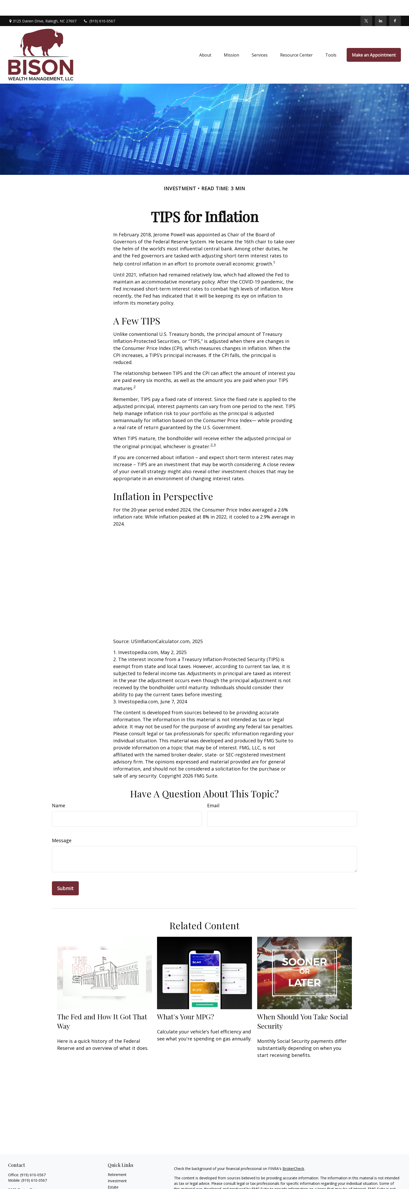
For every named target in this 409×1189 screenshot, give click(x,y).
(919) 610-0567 (99, 5)
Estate (113, 1171)
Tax (111, 1183)
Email (213, 790)
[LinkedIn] (381, 5)
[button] (205, 39)
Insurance (116, 1177)
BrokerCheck (293, 1152)
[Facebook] (395, 5)
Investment (117, 1165)
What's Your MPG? (185, 1001)
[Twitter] (366, 5)
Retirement (117, 1158)
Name (58, 790)
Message (61, 825)
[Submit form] (65, 873)
